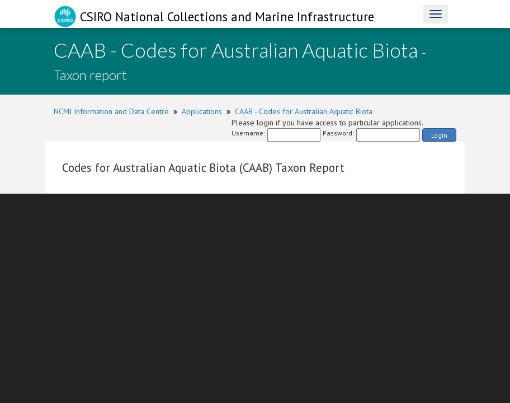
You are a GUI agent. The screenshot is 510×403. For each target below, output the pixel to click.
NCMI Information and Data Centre (111, 111)
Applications (202, 111)
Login (439, 135)
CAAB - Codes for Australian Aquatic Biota (303, 111)
